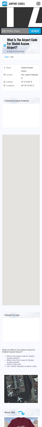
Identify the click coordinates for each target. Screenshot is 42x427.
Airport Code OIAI (14, 364)
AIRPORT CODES (13, 4)
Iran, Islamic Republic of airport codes (22, 366)
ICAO (7, 57)
